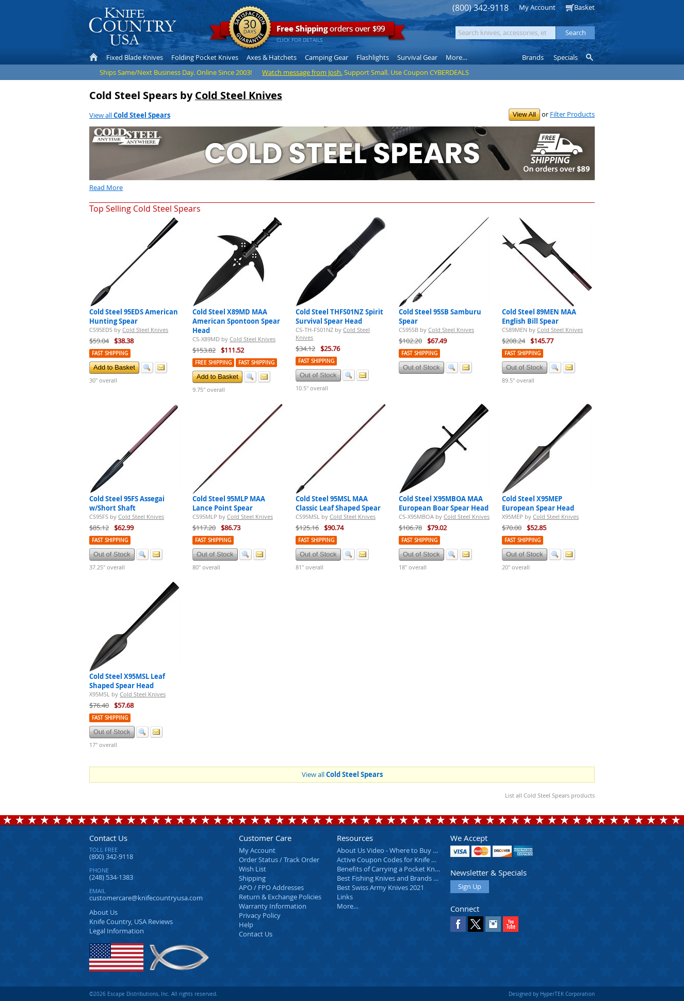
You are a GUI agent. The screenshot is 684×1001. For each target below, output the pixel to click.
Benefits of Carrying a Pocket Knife (389, 868)
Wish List (252, 868)
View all (129, 115)
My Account (537, 7)
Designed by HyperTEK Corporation (552, 993)
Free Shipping (213, 362)
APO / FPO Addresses (271, 887)
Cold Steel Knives (238, 95)
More (456, 57)
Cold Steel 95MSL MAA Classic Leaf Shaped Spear (338, 503)
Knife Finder (590, 57)
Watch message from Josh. (302, 72)
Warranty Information (272, 906)
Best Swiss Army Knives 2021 (380, 887)
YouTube (510, 924)
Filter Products (572, 114)
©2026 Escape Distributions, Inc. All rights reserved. (153, 993)
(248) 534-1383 (111, 877)
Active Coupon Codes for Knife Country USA (403, 859)
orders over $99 (307, 31)
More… (348, 906)
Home (93, 57)
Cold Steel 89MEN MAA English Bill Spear (539, 316)
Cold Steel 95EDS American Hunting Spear (133, 316)
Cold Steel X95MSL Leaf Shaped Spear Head (127, 681)
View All (524, 114)
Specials (565, 57)
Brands (533, 57)
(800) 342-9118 (480, 8)
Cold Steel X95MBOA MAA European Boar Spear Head (443, 503)
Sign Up (469, 886)
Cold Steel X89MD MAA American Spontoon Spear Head (236, 321)
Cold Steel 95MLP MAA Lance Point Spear (228, 503)
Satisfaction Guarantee (249, 28)
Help (246, 924)
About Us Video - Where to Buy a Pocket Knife (406, 850)
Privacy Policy (260, 915)
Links (345, 896)
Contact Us (108, 838)
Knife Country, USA (132, 26)
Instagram (493, 924)
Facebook (458, 924)
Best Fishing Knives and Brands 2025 (392, 878)
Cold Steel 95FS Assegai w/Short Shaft (127, 503)
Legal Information (116, 930)
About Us (103, 912)
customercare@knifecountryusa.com (146, 897)
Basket (584, 7)
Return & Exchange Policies (280, 896)
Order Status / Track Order (279, 859)
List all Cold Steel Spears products (550, 795)
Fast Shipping (110, 353)
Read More (106, 187)
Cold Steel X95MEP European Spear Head (538, 503)
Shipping (252, 878)
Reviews (131, 921)
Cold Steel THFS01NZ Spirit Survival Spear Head (339, 316)
